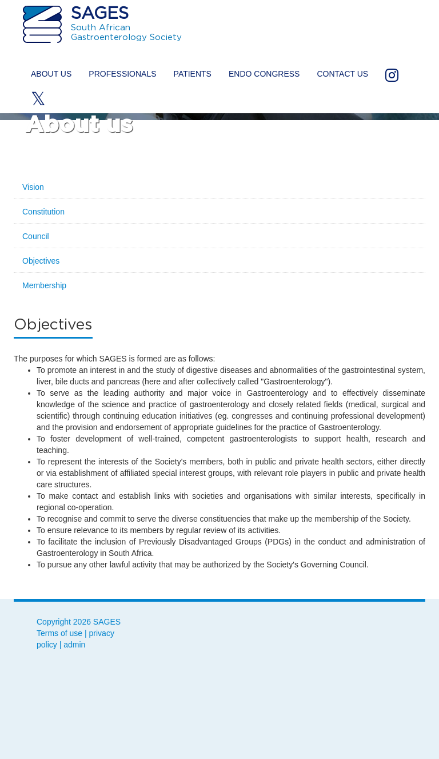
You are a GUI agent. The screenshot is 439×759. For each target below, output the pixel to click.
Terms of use (59, 633)
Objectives (40, 260)
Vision (33, 187)
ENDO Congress (264, 73)
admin (74, 644)
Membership (44, 285)
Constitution (43, 211)
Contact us (342, 73)
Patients (192, 73)
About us (51, 73)
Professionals (122, 73)
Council (35, 236)
